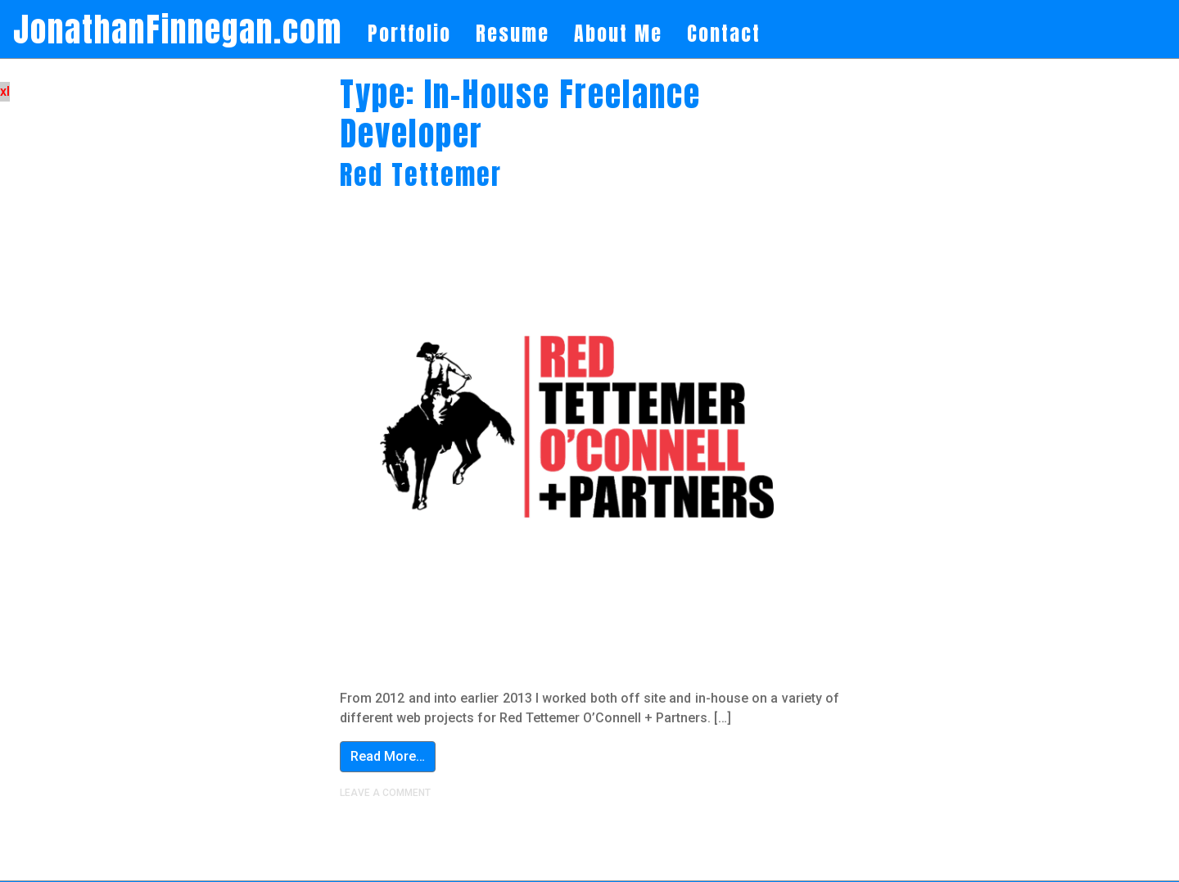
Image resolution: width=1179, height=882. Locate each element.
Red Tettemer (421, 175)
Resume (512, 33)
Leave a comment (385, 792)
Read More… (387, 756)
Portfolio (409, 33)
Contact (724, 33)
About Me (618, 33)
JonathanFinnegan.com (177, 29)
